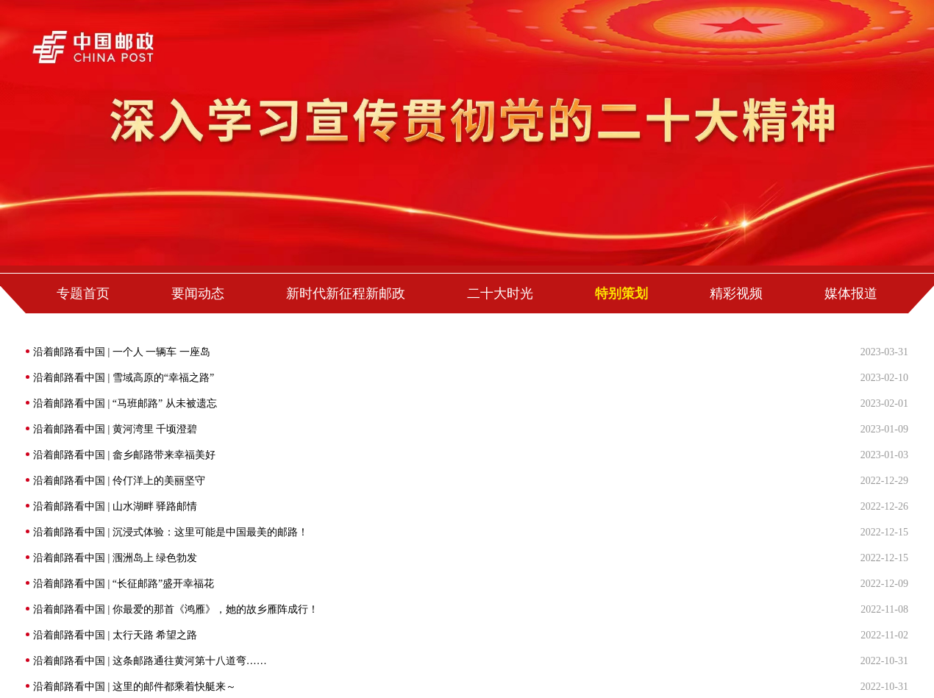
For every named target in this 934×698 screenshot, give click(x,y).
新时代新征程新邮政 (345, 293)
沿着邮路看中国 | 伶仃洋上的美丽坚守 (119, 480)
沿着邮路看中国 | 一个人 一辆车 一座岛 (121, 351)
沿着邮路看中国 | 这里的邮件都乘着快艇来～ (134, 686)
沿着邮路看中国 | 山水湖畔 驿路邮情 (115, 506)
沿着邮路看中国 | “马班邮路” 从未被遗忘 (125, 403)
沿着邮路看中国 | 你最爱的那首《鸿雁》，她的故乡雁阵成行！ (175, 609)
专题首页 (83, 293)
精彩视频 (736, 293)
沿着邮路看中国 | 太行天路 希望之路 (115, 635)
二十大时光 (500, 293)
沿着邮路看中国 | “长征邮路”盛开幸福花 (123, 583)
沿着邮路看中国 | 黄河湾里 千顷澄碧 (115, 429)
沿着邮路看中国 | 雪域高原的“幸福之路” (123, 377)
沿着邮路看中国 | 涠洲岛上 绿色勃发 (115, 557)
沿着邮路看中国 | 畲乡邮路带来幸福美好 (124, 454)
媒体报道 (850, 293)
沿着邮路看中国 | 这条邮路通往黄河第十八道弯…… (150, 660)
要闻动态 (197, 293)
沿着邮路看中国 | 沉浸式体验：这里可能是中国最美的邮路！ (170, 532)
